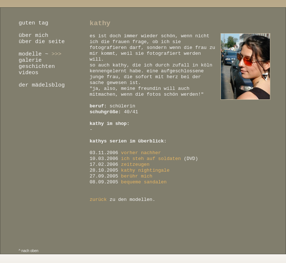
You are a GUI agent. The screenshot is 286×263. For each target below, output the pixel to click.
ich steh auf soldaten (151, 158)
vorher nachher (141, 153)
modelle (30, 54)
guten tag (33, 23)
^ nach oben (28, 251)
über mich (33, 36)
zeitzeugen (135, 164)
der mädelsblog (42, 85)
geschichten (37, 67)
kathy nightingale (145, 170)
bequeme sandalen (144, 182)
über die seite (42, 42)
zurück (98, 199)
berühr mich (137, 176)
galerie (30, 60)
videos (28, 73)
